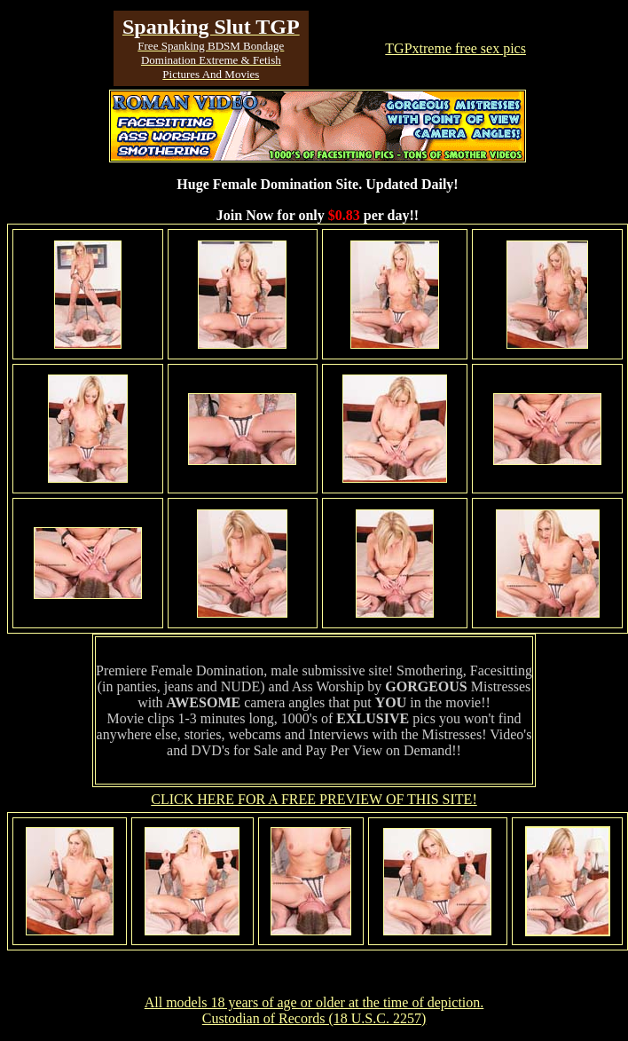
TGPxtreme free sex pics (455, 48)
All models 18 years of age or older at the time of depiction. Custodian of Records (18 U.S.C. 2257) (314, 1010)
